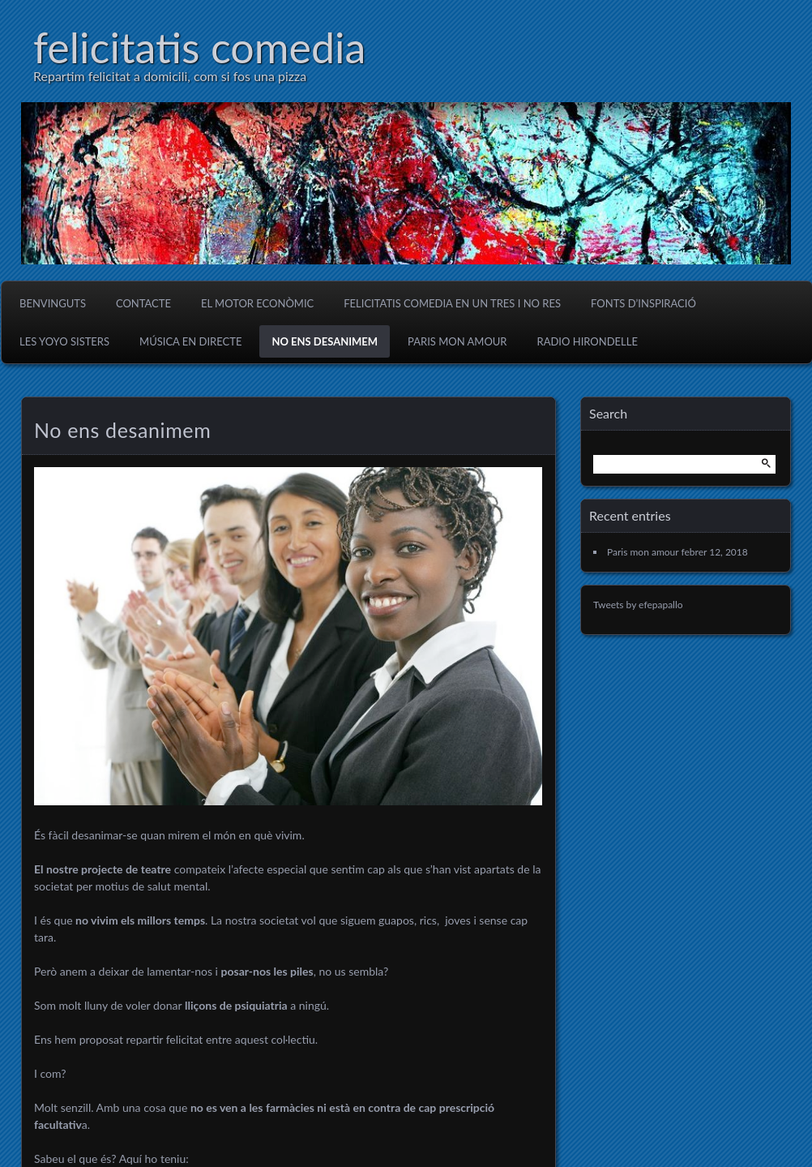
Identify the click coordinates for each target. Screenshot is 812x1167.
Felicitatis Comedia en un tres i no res (452, 303)
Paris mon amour (457, 341)
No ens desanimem (324, 341)
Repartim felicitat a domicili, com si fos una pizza (169, 76)
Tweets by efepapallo (638, 605)
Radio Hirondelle (587, 341)
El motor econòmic (257, 303)
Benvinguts (52, 303)
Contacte (143, 303)
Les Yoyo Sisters (64, 341)
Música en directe (190, 341)
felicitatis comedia (199, 47)
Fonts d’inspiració (643, 303)
